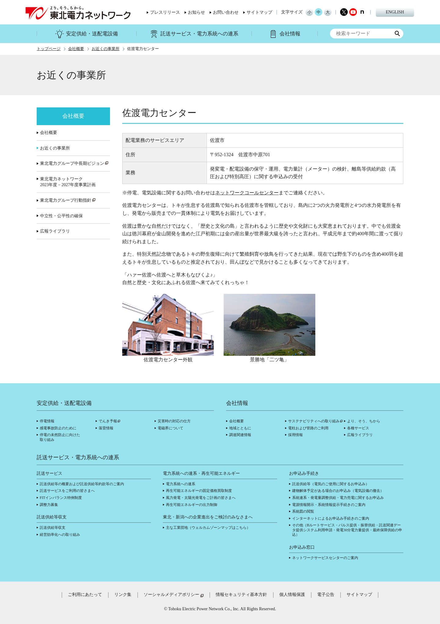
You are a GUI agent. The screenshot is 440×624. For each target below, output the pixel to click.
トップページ (49, 49)
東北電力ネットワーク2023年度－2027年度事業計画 (68, 182)
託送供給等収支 (52, 527)
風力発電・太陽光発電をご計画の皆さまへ (201, 498)
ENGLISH (395, 12)
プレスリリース (165, 12)
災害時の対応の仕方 (174, 421)
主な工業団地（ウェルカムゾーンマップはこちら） (208, 527)
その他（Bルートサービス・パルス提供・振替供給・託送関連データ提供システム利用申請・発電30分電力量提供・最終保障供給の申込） (347, 530)
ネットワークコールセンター (247, 192)
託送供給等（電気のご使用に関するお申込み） (330, 484)
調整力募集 (49, 505)
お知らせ (196, 12)
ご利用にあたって (85, 594)
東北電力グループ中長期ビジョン (74, 163)
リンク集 (122, 594)
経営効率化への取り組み (60, 534)
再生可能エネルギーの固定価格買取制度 (199, 491)
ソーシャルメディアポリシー (171, 594)
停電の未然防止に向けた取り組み (60, 437)
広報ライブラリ (55, 231)
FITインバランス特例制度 (61, 498)
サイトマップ (259, 12)
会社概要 (76, 49)
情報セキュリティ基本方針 (241, 594)
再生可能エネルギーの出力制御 (191, 505)
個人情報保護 (292, 594)
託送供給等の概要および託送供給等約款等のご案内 (82, 484)
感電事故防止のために (58, 428)
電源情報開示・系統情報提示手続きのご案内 (328, 505)
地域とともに (240, 428)
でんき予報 (108, 421)
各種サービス (358, 428)
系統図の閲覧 (303, 511)
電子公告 (325, 594)
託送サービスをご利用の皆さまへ (67, 491)
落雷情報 (106, 428)
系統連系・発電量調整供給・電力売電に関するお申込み (338, 498)
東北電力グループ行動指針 (68, 200)
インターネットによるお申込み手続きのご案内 (330, 518)
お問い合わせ (226, 12)
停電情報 (47, 421)
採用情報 (295, 435)
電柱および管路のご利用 (308, 428)
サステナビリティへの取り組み (313, 421)
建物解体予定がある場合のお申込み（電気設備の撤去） (338, 491)
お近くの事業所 (105, 49)
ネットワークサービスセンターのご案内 (325, 558)
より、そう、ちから (363, 421)
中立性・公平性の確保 (61, 216)
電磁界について (170, 428)
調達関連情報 (240, 435)
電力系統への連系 (180, 484)
